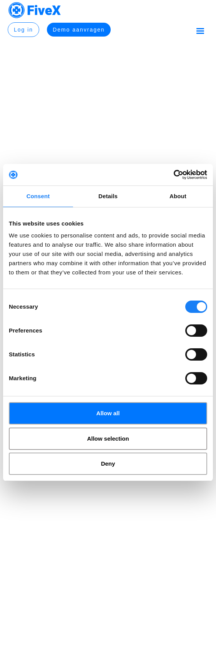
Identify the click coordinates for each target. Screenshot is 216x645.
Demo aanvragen (79, 30)
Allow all (108, 413)
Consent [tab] (38, 196)
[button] (200, 30)
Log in (23, 30)
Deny (108, 463)
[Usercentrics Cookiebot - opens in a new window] (173, 175)
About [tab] (177, 196)
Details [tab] (108, 196)
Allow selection (108, 438)
